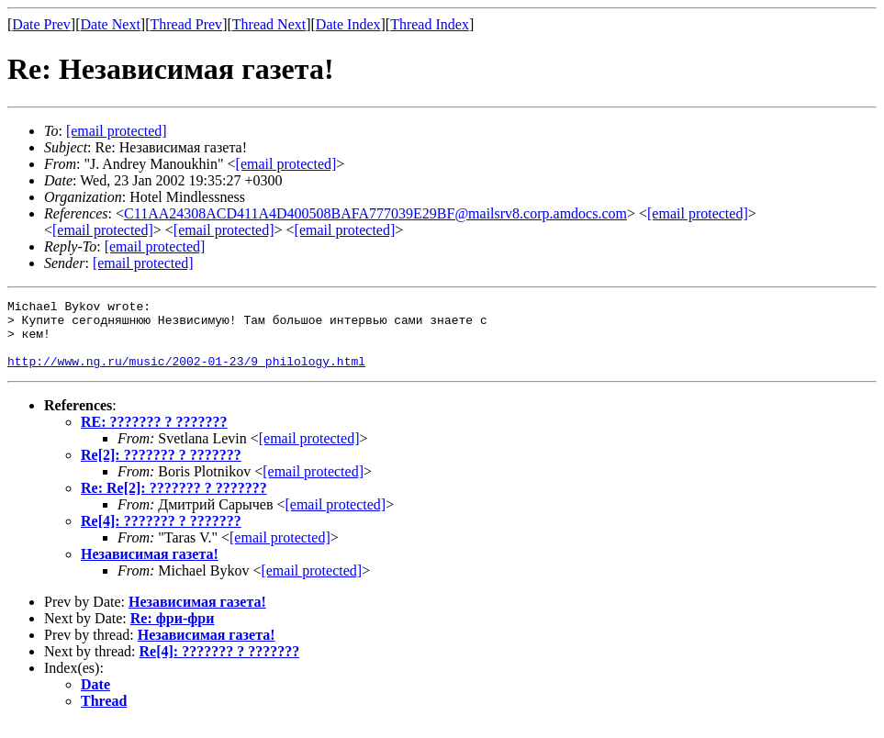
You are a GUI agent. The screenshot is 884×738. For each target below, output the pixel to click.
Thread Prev (186, 24)
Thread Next (269, 24)
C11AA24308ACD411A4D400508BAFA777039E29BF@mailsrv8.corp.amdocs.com (375, 213)
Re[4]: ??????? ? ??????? (161, 534)
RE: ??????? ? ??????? (154, 435)
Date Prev (41, 24)
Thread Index (429, 24)
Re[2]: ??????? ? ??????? (161, 468)
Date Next (110, 24)
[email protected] (309, 452)
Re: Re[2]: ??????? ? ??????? (174, 501)
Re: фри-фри (172, 632)
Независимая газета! (149, 568)
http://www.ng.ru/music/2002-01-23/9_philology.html (186, 374)
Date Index (348, 24)
